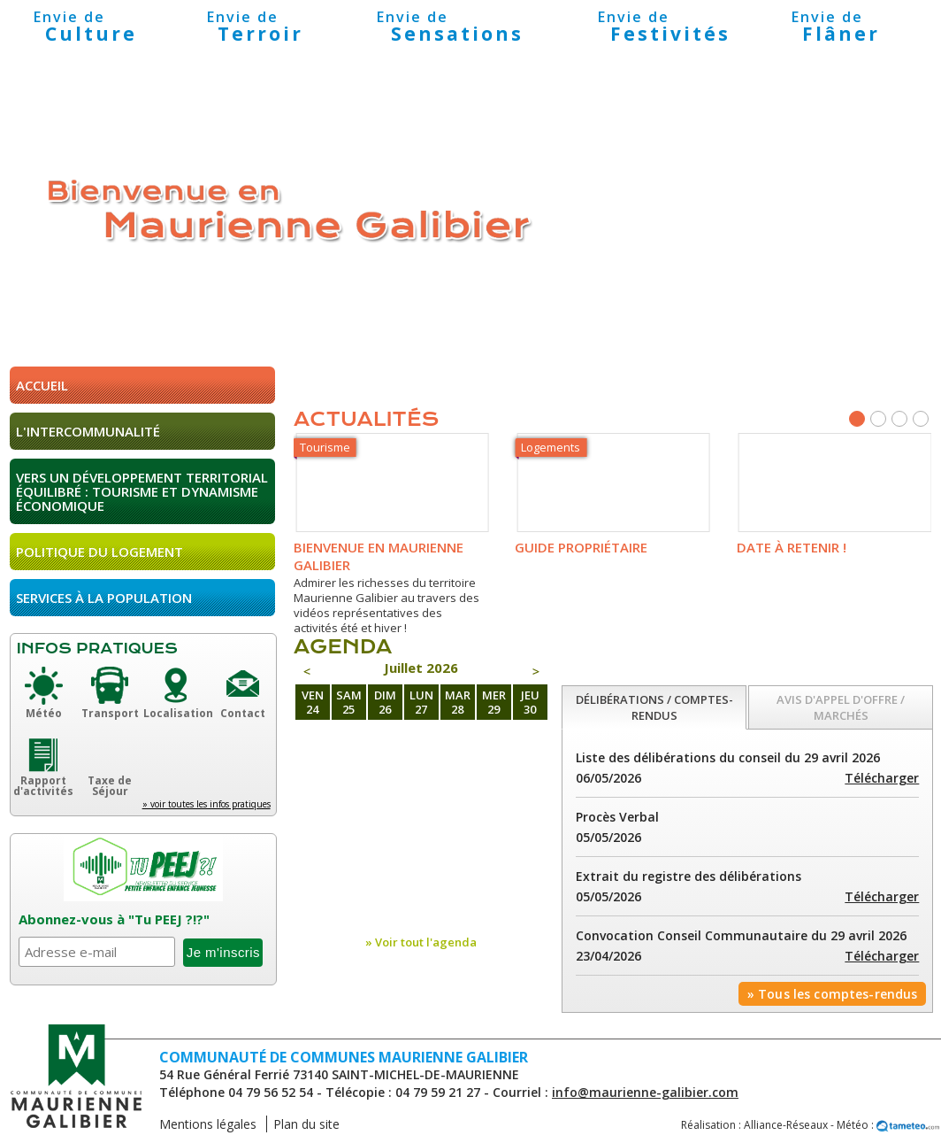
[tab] (654, 707)
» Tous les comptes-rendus (832, 993)
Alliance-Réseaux (786, 1124)
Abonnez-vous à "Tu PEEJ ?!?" (114, 919)
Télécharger (882, 777)
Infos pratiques (97, 648)
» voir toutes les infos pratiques (206, 804)
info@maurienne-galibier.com (645, 1092)
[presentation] (654, 707)
